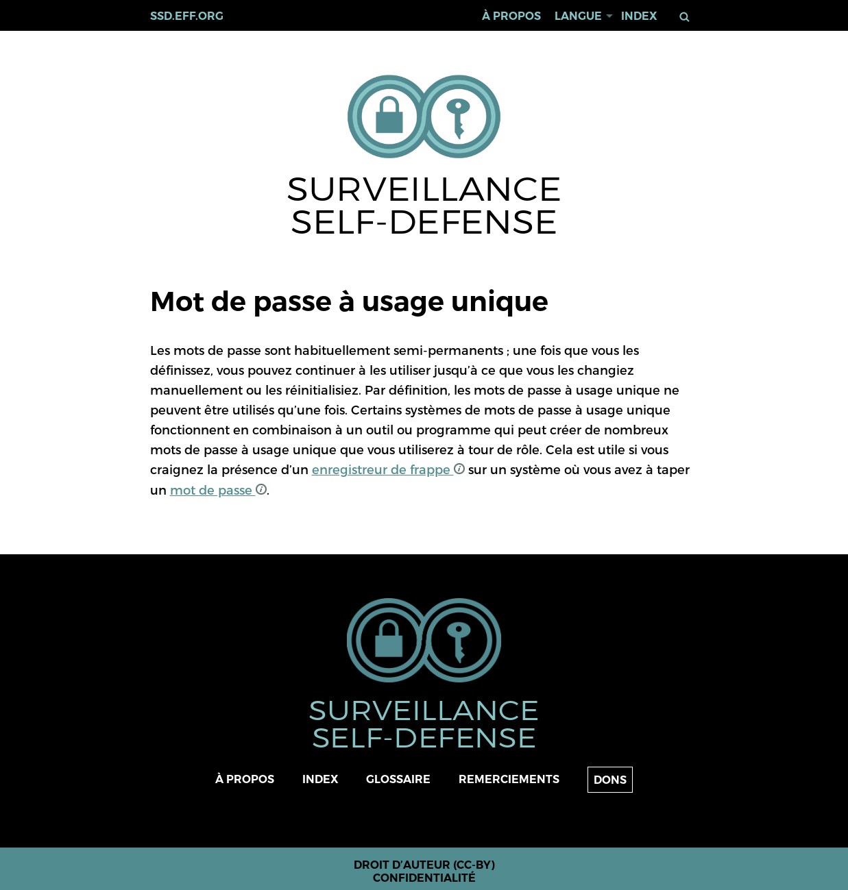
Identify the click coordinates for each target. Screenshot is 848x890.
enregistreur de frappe (388, 469)
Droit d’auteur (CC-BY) (424, 865)
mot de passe (218, 489)
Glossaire (398, 779)
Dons (610, 780)
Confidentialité (424, 878)
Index (639, 16)
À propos (511, 16)
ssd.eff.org (186, 16)
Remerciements (509, 779)
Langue (578, 16)
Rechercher (687, 17)
